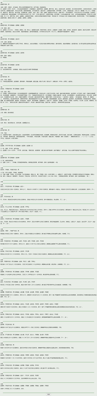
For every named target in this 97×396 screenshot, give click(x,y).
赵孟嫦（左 (30, 145)
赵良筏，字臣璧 (34, 304)
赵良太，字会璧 (25, 304)
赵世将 (2, 52)
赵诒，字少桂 (4, 282)
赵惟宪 (2, 25)
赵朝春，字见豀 (34, 271)
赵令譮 (2, 64)
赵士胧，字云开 (25, 334)
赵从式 (17, 39)
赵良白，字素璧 (54, 304)
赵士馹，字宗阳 (44, 334)
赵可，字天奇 (4, 196)
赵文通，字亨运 (25, 207)
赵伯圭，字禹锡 (5, 88)
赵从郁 (2, 39)
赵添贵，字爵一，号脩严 (7, 230)
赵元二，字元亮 (5, 186)
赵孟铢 (23, 145)
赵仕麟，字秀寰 (34, 292)
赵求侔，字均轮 (5, 365)
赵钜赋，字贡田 (44, 355)
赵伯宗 (22, 88)
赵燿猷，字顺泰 (25, 385)
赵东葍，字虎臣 (34, 375)
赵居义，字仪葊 (5, 219)
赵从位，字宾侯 (25, 314)
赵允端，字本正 (5, 251)
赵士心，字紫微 (34, 334)
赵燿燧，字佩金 (34, 385)
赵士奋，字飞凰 (5, 334)
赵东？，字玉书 (25, 375)
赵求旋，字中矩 (34, 365)
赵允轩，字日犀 (25, 251)
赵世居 (17, 52)
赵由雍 (2, 157)
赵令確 (17, 64)
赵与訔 (2, 130)
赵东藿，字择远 (5, 375)
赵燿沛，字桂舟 (5, 385)
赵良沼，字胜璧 (5, 304)
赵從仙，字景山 (34, 314)
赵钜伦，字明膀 (5, 355)
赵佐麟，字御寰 (44, 292)
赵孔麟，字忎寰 (25, 292)
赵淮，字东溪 (40, 241)
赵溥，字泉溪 (31, 241)
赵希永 (2, 120)
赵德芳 (2, 4)
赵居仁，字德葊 (25, 219)
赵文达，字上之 (5, 207)
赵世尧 (22, 52)
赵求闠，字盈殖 (25, 365)
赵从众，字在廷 (54, 314)
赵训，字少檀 (23, 282)
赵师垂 (2, 109)
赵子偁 (2, 76)
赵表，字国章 (4, 261)
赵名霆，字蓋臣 (5, 345)
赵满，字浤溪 (4, 241)
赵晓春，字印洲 (5, 271)
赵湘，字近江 (23, 261)
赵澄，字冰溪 (23, 241)
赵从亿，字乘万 (44, 314)
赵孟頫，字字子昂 (5, 145)
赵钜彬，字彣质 (34, 355)
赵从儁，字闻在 (5, 314)
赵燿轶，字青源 (44, 385)
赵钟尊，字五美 (5, 324)
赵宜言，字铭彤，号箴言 (7, 169)
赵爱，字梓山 (31, 261)
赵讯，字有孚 (31, 282)
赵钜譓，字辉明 (25, 355)
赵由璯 (17, 157)
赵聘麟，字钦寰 (5, 292)
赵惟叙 (17, 25)
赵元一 (22, 186)
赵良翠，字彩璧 (44, 304)
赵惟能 (22, 25)
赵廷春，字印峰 (25, 271)
